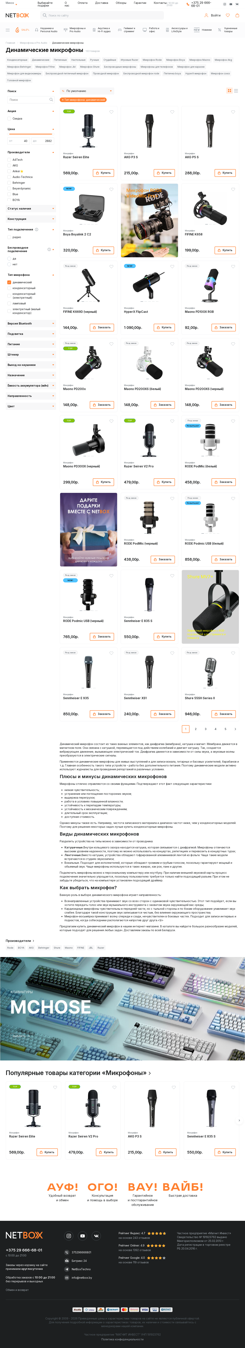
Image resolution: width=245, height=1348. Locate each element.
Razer (101, 947)
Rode (10, 947)
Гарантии (140, 2)
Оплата (82, 2)
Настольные (78, 59)
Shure (57, 947)
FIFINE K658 (194, 234)
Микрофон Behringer (19, 66)
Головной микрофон (19, 80)
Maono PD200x (74, 389)
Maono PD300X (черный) (81, 466)
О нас (67, 4)
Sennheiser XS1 (135, 698)
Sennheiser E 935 (76, 698)
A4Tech (18, 159)
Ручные (94, 59)
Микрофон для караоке (191, 66)
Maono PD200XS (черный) (204, 389)
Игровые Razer (129, 59)
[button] (81, 224)
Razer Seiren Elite (76, 157)
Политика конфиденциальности (122, 1339)
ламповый (19, 303)
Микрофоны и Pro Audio (33, 42)
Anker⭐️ (18, 171)
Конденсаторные (17, 59)
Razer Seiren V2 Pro (139, 466)
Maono (69, 947)
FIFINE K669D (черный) (80, 312)
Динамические (40, 59)
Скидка (17, 118)
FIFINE (80, 947)
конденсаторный (24, 288)
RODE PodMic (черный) (141, 543)
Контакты (160, 2)
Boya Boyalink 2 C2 (77, 234)
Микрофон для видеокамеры (24, 73)
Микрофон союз (220, 73)
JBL (91, 947)
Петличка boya (172, 73)
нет (15, 264)
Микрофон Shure (90, 66)
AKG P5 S (192, 157)
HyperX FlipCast (136, 312)
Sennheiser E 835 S (138, 621)
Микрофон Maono (199, 59)
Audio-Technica (23, 177)
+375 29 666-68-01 (201, 4)
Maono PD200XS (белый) (142, 389)
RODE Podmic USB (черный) (83, 621)
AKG (15, 165)
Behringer (19, 182)
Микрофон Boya (175, 59)
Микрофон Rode (152, 59)
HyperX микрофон (195, 73)
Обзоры (121, 2)
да (14, 258)
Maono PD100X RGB (199, 312)
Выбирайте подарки (45, 4)
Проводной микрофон (106, 73)
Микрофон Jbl (67, 66)
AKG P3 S (131, 157)
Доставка (101, 2)
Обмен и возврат (17, 1289)
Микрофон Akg (223, 59)
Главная (10, 42)
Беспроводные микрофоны (120, 66)
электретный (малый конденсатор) (26, 311)
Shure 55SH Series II (200, 698)
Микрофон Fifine (45, 66)
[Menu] (8, 30)
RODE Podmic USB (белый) (204, 543)
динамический (22, 282)
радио (17, 237)
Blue (15, 194)
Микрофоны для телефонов (157, 66)
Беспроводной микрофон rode (141, 73)
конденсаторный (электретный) (24, 295)
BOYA (16, 200)
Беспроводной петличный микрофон (67, 73)
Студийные (110, 59)
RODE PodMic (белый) (201, 466)
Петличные (60, 59)
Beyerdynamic (22, 188)
